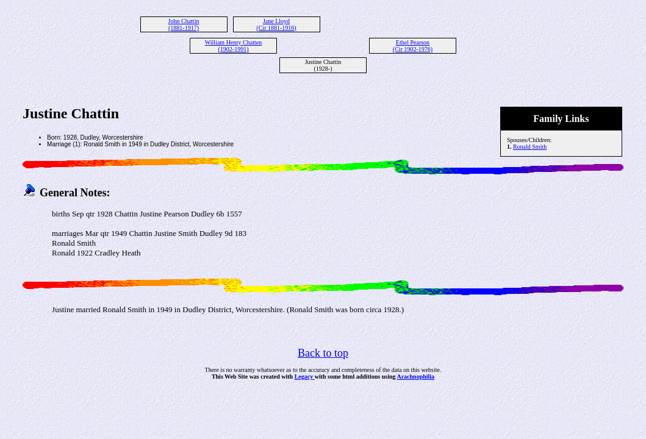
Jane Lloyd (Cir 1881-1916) (276, 24)
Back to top (323, 353)
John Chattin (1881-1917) (183, 24)
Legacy (305, 376)
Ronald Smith (530, 146)
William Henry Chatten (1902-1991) (233, 45)
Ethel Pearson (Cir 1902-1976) (412, 45)
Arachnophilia (415, 376)
